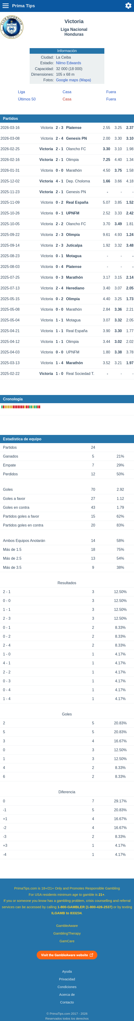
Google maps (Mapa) (73, 80)
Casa (67, 92)
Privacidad (67, 979)
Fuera (111, 92)
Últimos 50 (27, 99)
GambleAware (67, 926)
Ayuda (67, 971)
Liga (21, 92)
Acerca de (67, 994)
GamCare (67, 941)
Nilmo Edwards (68, 63)
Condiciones (66, 987)
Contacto (67, 1002)
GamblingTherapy (67, 933)
